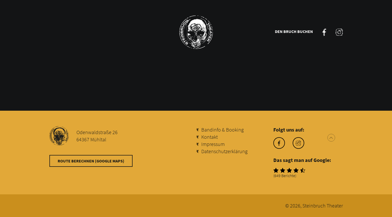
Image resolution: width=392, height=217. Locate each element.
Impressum (213, 144)
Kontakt (209, 137)
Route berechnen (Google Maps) (91, 160)
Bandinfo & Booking (222, 129)
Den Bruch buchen (294, 31)
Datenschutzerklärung (224, 151)
